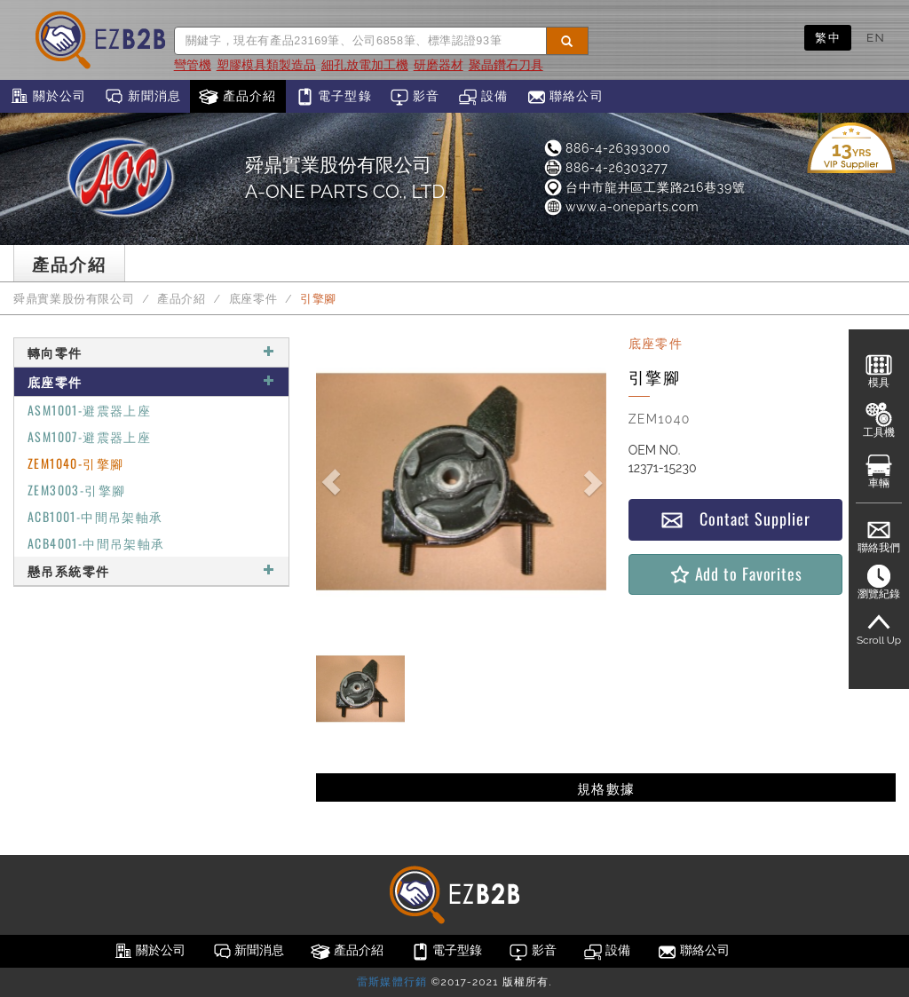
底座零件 (253, 298)
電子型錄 (333, 97)
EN (875, 37)
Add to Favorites (735, 574)
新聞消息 (142, 97)
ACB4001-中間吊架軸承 (96, 543)
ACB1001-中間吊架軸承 (95, 516)
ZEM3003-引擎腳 (76, 489)
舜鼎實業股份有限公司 (73, 298)
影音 (415, 97)
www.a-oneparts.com (621, 207)
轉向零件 (151, 352)
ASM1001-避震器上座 (89, 409)
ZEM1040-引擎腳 (75, 463)
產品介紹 (237, 97)
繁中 (828, 37)
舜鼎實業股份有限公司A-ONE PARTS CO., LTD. (346, 178)
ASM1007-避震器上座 (89, 436)
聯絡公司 (565, 97)
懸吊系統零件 (151, 570)
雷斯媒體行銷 (392, 982)
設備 (483, 97)
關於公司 (47, 97)
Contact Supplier (735, 519)
